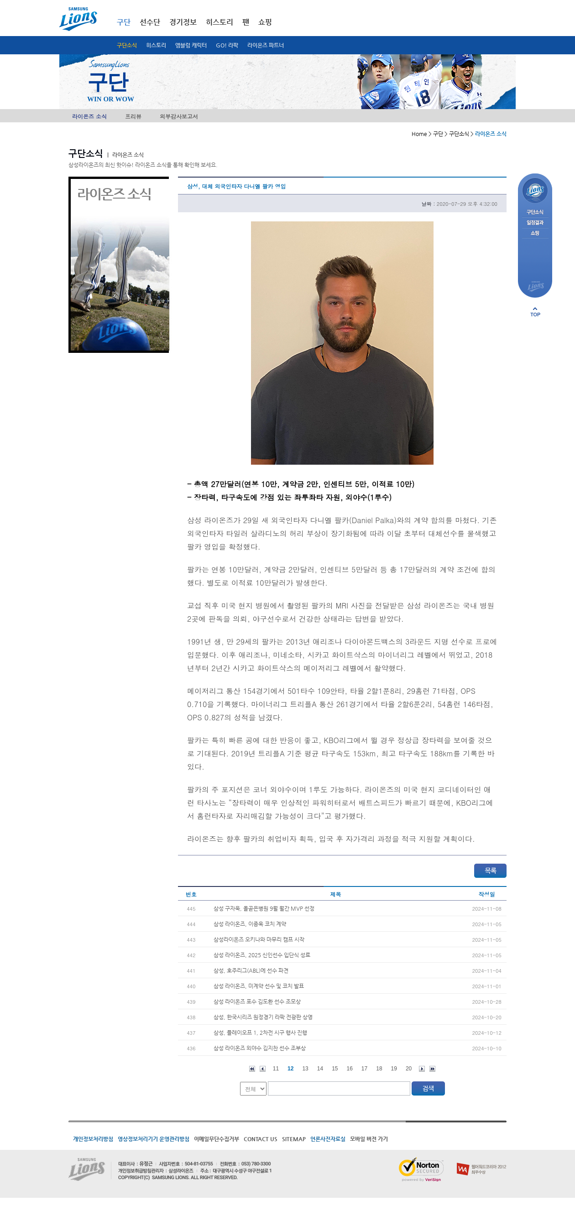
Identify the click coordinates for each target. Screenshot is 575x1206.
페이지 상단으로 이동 (535, 311)
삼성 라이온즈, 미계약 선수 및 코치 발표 (259, 986)
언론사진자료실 (327, 1139)
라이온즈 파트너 (265, 45)
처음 (252, 1069)
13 (305, 1068)
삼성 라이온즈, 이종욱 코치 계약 (250, 924)
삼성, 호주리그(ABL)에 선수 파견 (251, 970)
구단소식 (127, 45)
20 (409, 1068)
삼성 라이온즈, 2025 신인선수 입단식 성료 (262, 955)
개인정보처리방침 (93, 1139)
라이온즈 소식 (89, 116)
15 (335, 1068)
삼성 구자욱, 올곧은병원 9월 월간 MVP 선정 (264, 908)
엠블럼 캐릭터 (191, 45)
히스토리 (156, 45)
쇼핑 (265, 22)
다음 (422, 1069)
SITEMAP (294, 1139)
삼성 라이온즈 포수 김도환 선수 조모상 (257, 1001)
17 (364, 1068)
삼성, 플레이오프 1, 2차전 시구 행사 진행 (260, 1032)
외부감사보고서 (179, 116)
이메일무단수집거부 (216, 1139)
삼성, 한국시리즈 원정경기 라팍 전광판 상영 (263, 1017)
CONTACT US (260, 1139)
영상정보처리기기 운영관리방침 (153, 1139)
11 (276, 1068)
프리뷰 (133, 116)
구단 (124, 22)
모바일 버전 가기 (369, 1139)
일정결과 (535, 223)
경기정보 (183, 22)
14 (320, 1068)
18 (379, 1068)
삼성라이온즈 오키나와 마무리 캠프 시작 (259, 939)
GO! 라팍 (227, 45)
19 (394, 1068)
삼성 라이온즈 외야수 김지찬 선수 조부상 (260, 1048)
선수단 (150, 22)
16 (350, 1068)
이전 (262, 1069)
